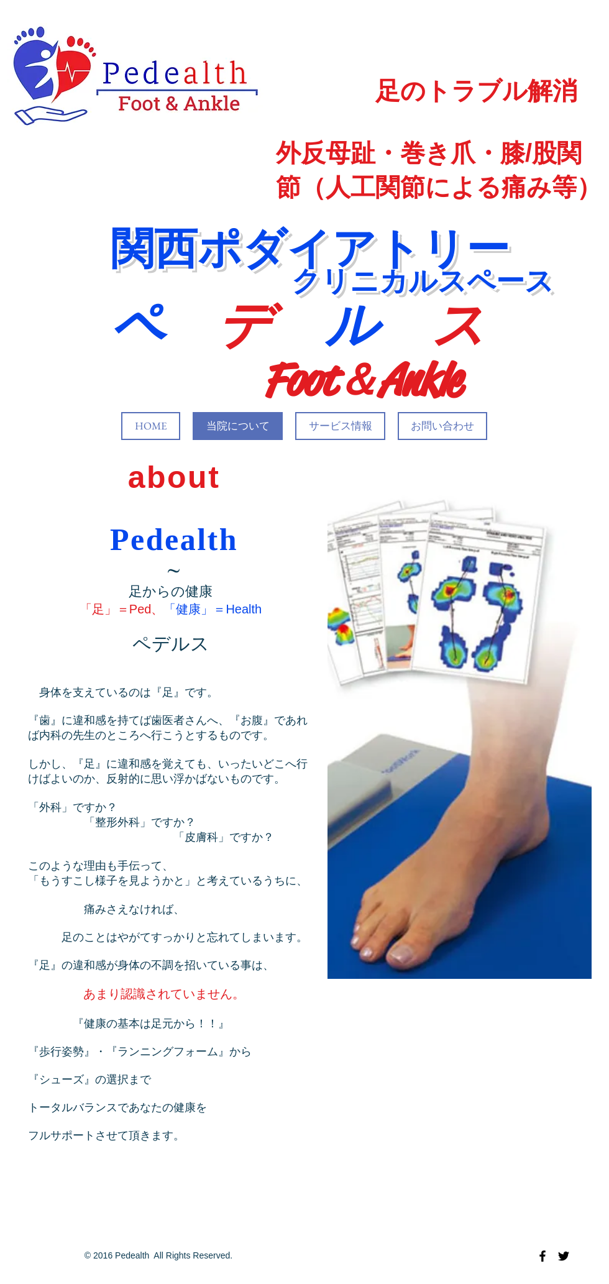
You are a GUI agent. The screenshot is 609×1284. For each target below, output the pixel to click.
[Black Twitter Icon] (563, 1256)
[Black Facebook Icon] (542, 1256)
